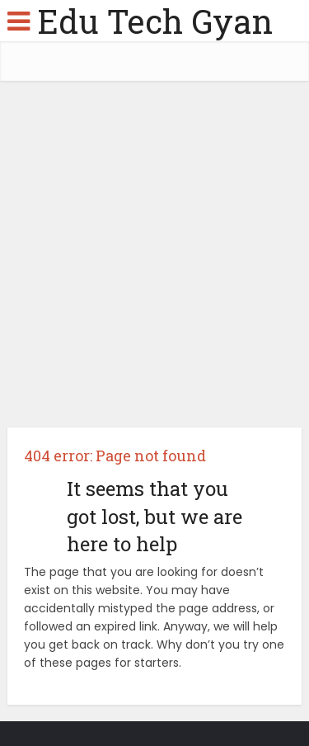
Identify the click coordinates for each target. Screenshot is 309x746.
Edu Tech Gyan (155, 21)
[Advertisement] (154, 260)
